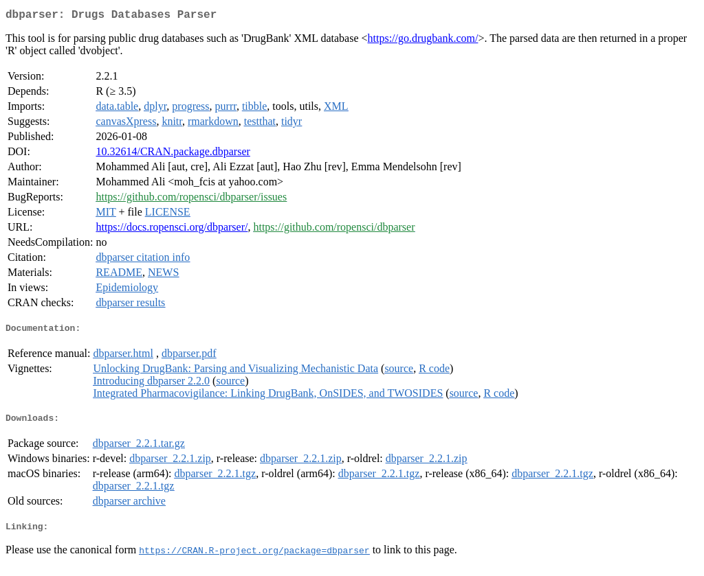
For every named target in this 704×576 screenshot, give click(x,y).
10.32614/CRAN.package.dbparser (173, 154)
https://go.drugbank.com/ (423, 41)
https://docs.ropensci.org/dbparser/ (172, 229)
